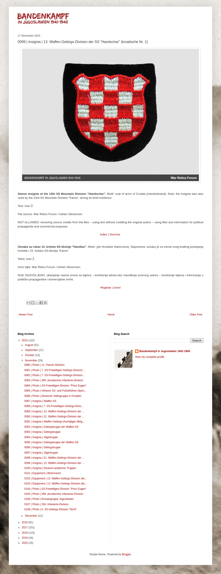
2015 (25, 340)
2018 (25, 532)
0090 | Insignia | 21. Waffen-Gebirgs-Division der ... (54, 416)
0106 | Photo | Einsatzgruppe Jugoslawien (49, 499)
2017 (25, 527)
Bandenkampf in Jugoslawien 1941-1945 (164, 351)
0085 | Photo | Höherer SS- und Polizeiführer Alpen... (55, 390)
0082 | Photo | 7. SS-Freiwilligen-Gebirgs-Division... (54, 375)
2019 (25, 537)
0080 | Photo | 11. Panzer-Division (44, 364)
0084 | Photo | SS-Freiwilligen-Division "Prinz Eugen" (55, 385)
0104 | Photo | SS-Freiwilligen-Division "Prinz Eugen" (55, 488)
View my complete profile (149, 356)
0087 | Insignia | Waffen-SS (40, 401)
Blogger (126, 554)
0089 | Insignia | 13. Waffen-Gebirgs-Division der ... (54, 411)
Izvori (117, 287)
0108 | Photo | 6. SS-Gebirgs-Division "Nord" (50, 509)
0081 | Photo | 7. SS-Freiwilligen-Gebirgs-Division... (54, 370)
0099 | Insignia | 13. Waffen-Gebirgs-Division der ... (54, 463)
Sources (114, 234)
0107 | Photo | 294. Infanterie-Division (46, 504)
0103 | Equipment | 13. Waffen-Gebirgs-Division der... (55, 483)
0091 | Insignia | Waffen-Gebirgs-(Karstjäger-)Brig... (54, 421)
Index (103, 234)
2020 (25, 542)
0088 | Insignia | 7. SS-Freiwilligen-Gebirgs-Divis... (53, 406)
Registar (105, 287)
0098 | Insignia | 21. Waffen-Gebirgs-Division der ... (54, 457)
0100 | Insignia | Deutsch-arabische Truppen (50, 468)
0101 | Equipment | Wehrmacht (42, 473)
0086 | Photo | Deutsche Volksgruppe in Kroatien (52, 396)
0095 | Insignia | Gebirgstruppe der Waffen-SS (51, 442)
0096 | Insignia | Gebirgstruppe (42, 447)
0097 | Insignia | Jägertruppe (41, 452)
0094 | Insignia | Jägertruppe (41, 437)
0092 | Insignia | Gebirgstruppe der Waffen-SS (51, 426)
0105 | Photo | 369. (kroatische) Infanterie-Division (53, 493)
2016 (25, 522)
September (32, 350)
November (31, 360)
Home (111, 314)
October (30, 355)
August (29, 345)
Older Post (196, 314)
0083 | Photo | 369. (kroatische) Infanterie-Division (53, 380)
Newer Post (25, 314)
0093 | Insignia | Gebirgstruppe (42, 431)
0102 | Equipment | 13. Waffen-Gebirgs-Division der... (55, 478)
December (31, 515)
